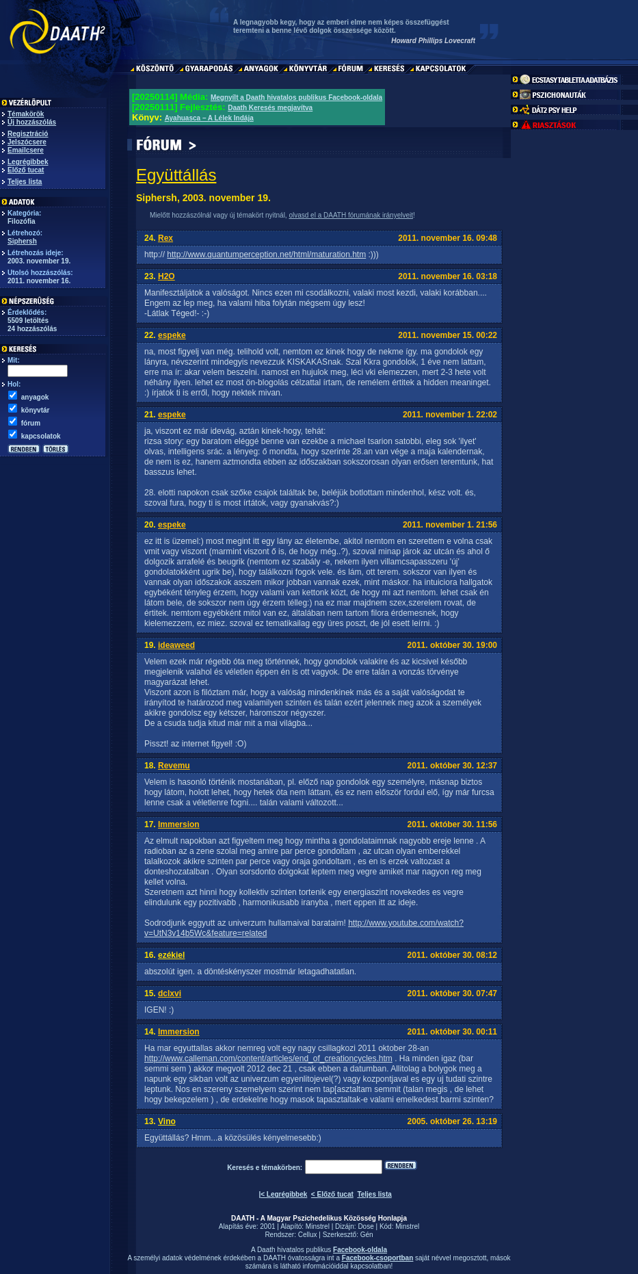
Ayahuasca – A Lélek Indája (209, 118)
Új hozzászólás (32, 122)
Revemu (174, 765)
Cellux (307, 1234)
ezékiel (171, 955)
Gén (366, 1234)
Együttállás (176, 175)
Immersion (179, 824)
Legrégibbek (28, 162)
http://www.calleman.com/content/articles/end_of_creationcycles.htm (268, 1058)
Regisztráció (28, 134)
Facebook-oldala (360, 1249)
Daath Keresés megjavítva (270, 108)
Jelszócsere (27, 142)
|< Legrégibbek (282, 1194)
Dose (365, 1226)
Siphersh (22, 241)
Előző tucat (26, 170)
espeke (172, 335)
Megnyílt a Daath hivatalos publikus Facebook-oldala (296, 97)
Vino (167, 1121)
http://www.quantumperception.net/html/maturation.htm (266, 254)
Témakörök (26, 114)
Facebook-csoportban (377, 1258)
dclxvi (169, 993)
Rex (165, 238)
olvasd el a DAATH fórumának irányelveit (351, 215)
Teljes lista (25, 181)
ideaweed (176, 645)
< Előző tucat (332, 1194)
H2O (166, 276)
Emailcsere (26, 150)
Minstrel (318, 1226)
